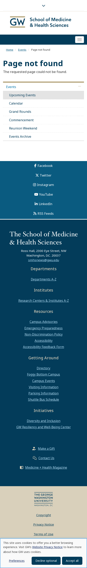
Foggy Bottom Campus (43, 375)
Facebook (45, 166)
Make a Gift (46, 449)
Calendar (16, 104)
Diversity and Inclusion (43, 422)
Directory (43, 369)
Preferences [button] (17, 561)
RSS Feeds (45, 214)
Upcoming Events (22, 96)
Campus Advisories (44, 323)
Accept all (72, 561)
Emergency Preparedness (43, 329)
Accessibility (44, 342)
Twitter (46, 176)
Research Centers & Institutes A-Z (43, 301)
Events (22, 50)
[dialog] (43, 553)
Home (9, 50)
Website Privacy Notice (47, 547)
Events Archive (20, 137)
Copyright (43, 516)
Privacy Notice (43, 525)
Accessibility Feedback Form (43, 348)
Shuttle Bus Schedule (43, 401)
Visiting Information (43, 388)
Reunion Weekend (23, 129)
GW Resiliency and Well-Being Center (43, 428)
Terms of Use (43, 535)
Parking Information (43, 394)
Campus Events (43, 382)
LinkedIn (45, 204)
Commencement (21, 121)
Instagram (45, 185)
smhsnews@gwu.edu (43, 261)
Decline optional (46, 561)
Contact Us (46, 459)
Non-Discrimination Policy (44, 335)
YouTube (46, 195)
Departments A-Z (43, 280)
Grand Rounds (20, 112)
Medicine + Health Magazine (46, 468)
